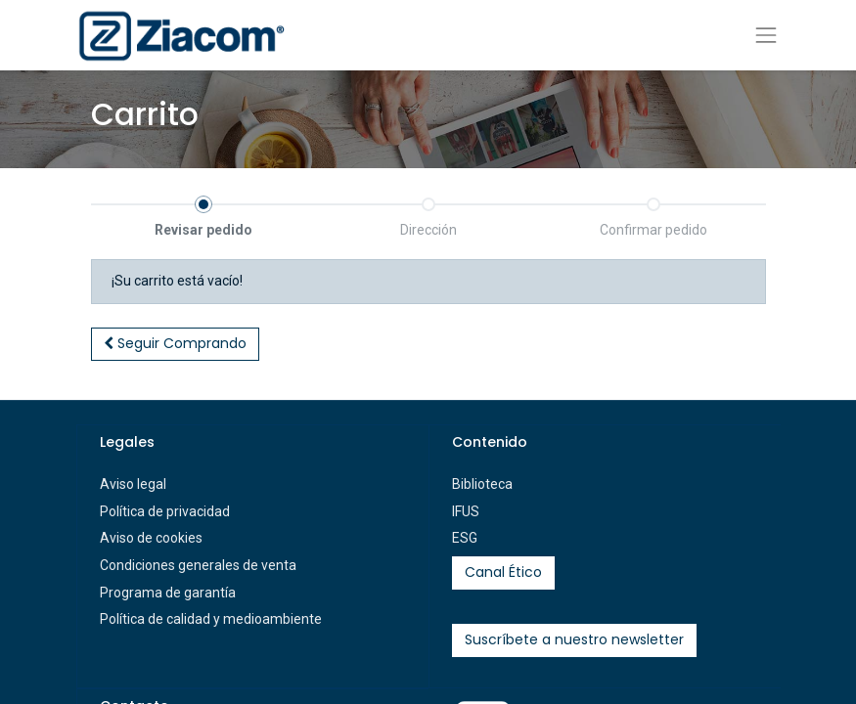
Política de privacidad (165, 511)
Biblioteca (482, 484)
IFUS (465, 511)
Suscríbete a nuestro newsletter (574, 639)
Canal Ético (503, 572)
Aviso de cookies (151, 538)
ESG (464, 538)
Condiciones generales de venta (198, 565)
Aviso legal (133, 484)
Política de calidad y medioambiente (211, 619)
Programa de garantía (168, 592)
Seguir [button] (175, 343)
